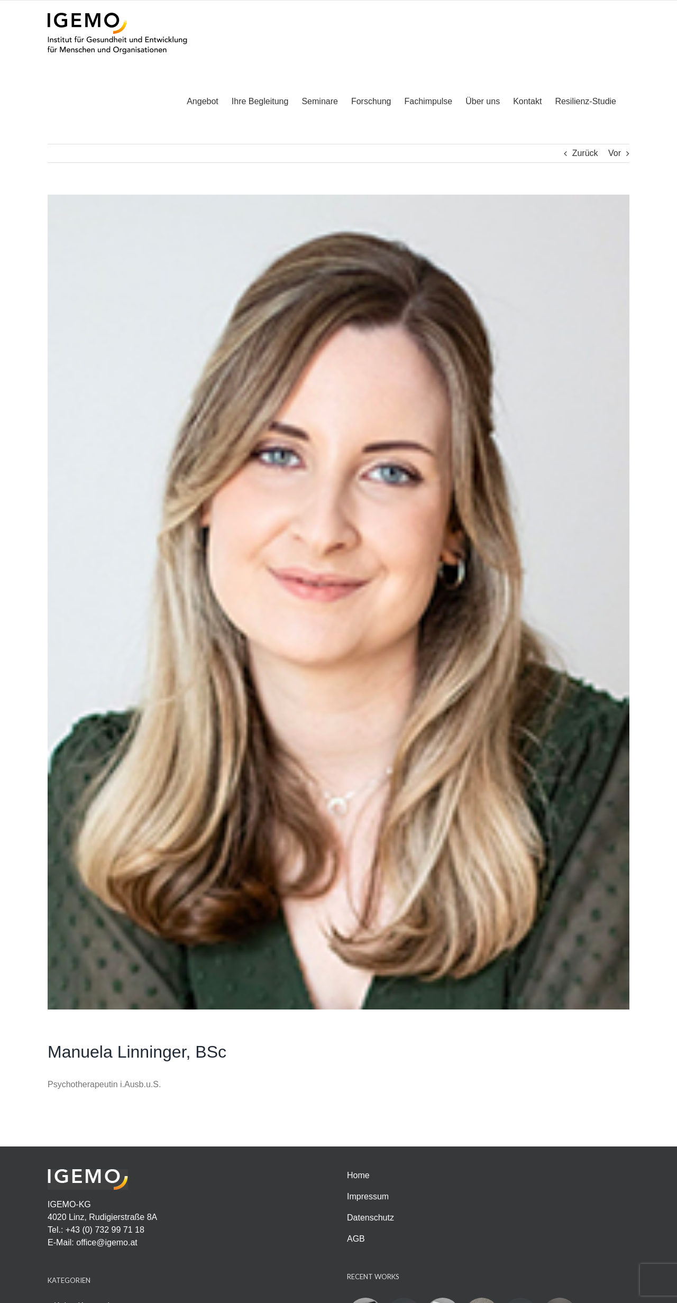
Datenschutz (370, 1217)
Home (358, 1174)
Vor (614, 152)
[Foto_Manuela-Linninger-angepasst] (338, 601)
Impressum (368, 1195)
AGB (356, 1238)
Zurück (585, 152)
